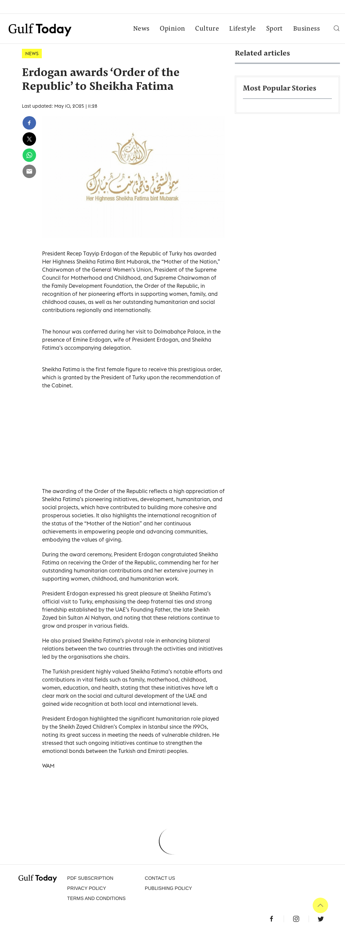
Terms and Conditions (96, 898)
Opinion (172, 29)
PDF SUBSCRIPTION (90, 878)
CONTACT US (160, 878)
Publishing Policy (168, 888)
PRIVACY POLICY (86, 888)
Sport (274, 29)
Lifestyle (242, 29)
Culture (207, 29)
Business (306, 29)
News (141, 29)
